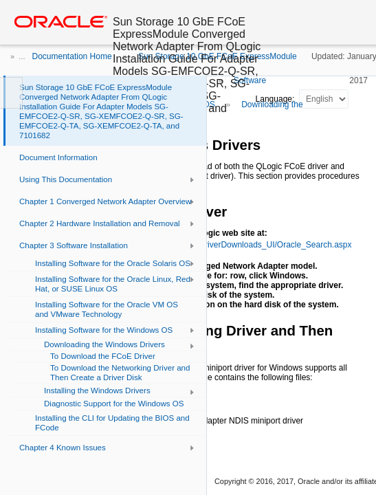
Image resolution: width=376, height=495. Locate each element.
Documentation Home (72, 56)
